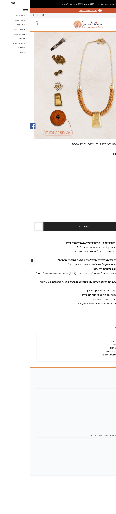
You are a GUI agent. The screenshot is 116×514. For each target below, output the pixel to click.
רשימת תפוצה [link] (101, 466)
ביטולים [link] (104, 440)
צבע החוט (108, 158)
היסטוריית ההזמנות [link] (99, 461)
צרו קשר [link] (103, 420)
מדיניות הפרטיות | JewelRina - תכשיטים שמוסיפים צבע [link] (84, 435)
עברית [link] (110, 15)
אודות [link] (104, 386)
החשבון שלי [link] (102, 456)
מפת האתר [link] (102, 425)
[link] (109, 507)
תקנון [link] (104, 430)
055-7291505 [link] (101, 396)
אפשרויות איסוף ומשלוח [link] (97, 330)
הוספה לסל (54, 226)
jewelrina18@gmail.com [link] (96, 391)
